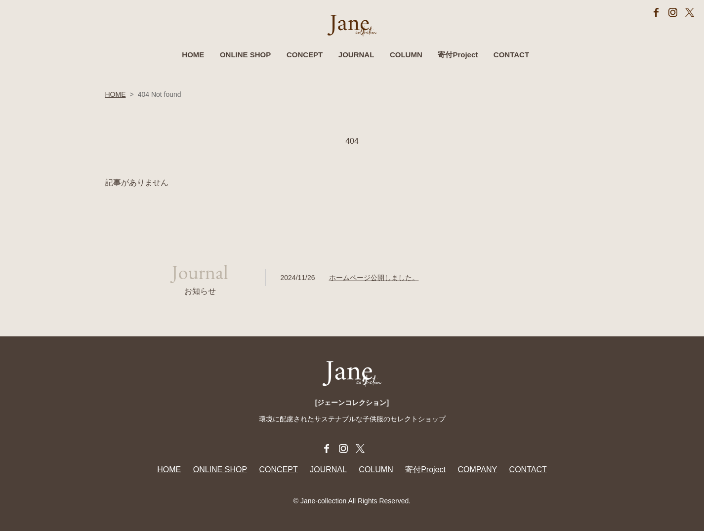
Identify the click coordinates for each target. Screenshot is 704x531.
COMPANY (477, 469)
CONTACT (511, 54)
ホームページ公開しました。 (374, 278)
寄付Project (458, 54)
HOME (193, 54)
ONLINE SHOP (245, 54)
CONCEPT (305, 54)
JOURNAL (356, 54)
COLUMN (406, 54)
